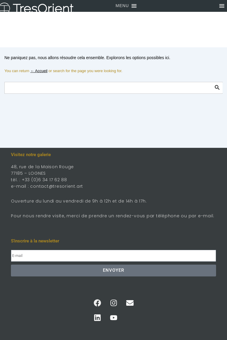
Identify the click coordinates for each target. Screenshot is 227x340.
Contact (112, 29)
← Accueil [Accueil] (39, 71)
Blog (108, 41)
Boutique (113, 17)
